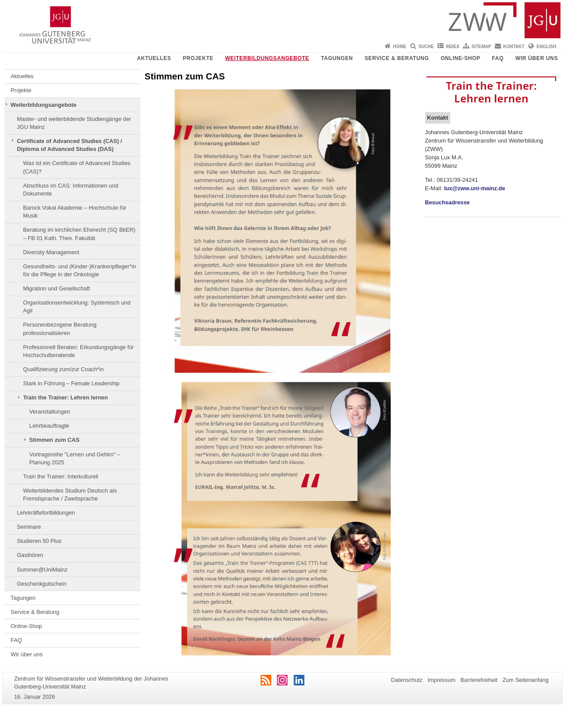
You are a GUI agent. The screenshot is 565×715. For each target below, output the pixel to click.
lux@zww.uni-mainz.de (474, 188)
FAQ (498, 58)
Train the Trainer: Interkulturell (60, 476)
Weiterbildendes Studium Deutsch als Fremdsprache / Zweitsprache (70, 494)
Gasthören (30, 555)
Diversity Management (51, 252)
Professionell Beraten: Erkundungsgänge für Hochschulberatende (78, 351)
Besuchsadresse (447, 202)
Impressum (441, 680)
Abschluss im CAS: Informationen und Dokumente (70, 189)
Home (400, 46)
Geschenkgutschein (41, 583)
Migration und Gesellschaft (56, 288)
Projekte (198, 58)
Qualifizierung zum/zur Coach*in (63, 369)
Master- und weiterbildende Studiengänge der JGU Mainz (74, 123)
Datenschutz (406, 680)
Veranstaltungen (49, 411)
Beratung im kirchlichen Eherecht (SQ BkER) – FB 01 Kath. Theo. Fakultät (79, 233)
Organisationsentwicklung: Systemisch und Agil (76, 306)
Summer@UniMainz (42, 569)
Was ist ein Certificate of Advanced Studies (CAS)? (77, 167)
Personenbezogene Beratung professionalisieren (60, 328)
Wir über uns (536, 58)
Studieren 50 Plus (39, 541)
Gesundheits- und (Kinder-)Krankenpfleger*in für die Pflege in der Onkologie (79, 270)
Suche (426, 46)
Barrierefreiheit (478, 680)
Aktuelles (154, 58)
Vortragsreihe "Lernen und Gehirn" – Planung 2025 (74, 458)
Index (453, 46)
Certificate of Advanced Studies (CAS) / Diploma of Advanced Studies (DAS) (69, 145)
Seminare (29, 526)
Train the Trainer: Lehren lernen (65, 397)
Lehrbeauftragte (49, 425)
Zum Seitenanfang (525, 680)
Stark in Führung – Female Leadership (71, 383)
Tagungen (337, 58)
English (546, 46)
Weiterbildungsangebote (267, 58)
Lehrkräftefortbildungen (46, 512)
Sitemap (481, 46)
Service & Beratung (397, 58)
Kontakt (513, 46)
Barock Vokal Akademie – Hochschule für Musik (74, 211)
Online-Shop (460, 58)
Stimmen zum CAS (54, 440)
